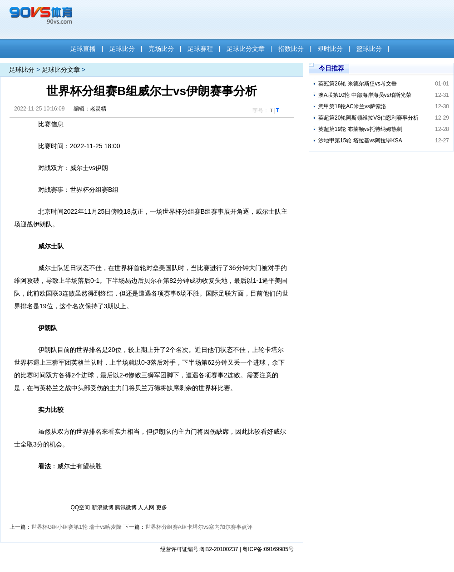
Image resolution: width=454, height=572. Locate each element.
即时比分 (330, 48)
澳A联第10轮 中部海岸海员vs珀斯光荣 (364, 95)
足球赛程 (200, 48)
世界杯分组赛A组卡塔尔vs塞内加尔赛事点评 (198, 527)
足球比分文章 (246, 48)
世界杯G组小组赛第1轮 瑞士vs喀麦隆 (76, 527)
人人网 (146, 507)
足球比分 (122, 48)
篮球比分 (369, 48)
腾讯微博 (126, 507)
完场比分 (161, 48)
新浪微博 (103, 507)
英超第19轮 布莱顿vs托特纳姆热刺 (360, 129)
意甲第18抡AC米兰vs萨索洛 (352, 106)
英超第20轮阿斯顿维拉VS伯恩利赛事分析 (368, 118)
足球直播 (83, 48)
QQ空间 (80, 507)
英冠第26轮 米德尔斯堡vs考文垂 (357, 83)
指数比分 (291, 48)
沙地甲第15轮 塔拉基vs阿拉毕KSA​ (360, 140)
